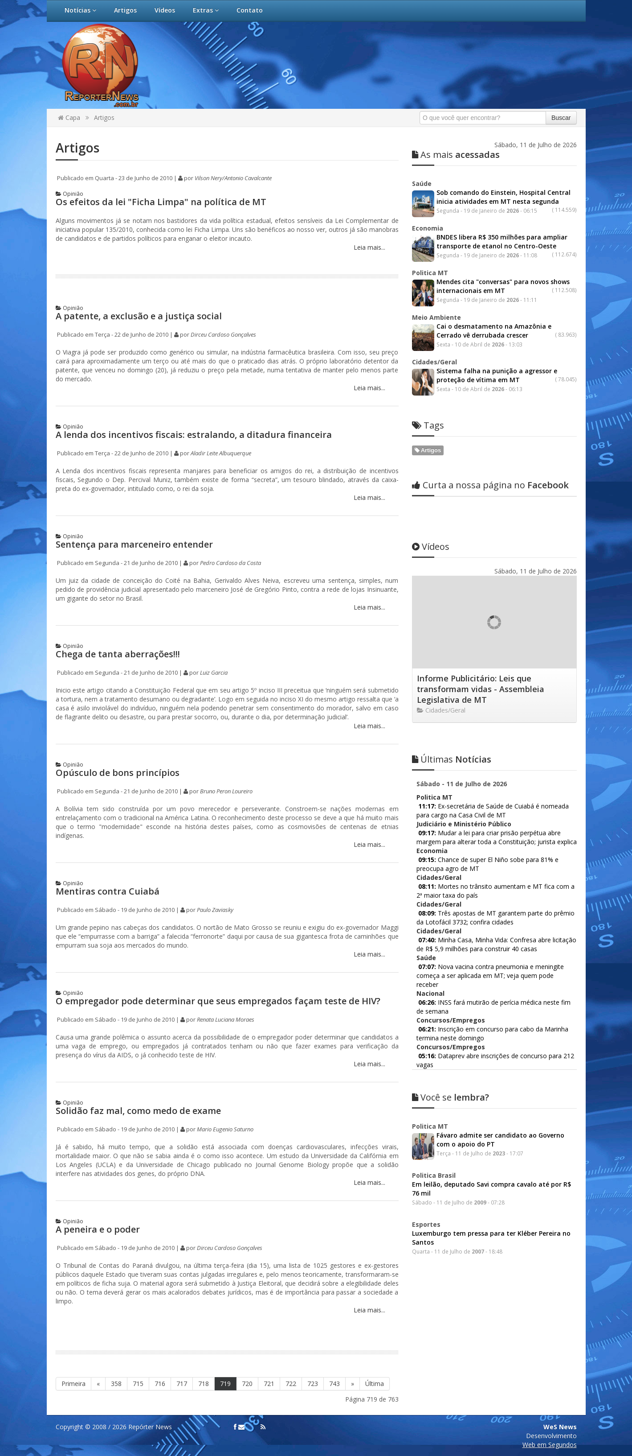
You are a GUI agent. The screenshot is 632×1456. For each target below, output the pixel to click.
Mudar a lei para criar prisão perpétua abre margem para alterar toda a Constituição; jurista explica (496, 837)
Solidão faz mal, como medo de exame (138, 1111)
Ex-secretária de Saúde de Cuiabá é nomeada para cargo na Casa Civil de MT (492, 810)
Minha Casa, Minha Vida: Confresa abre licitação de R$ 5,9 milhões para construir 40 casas (496, 944)
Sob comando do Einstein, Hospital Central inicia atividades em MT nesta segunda (503, 197)
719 (225, 1383)
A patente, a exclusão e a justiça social (139, 316)
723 (312, 1383)
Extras (206, 10)
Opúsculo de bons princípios (117, 773)
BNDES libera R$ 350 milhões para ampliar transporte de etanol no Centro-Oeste (501, 241)
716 (160, 1383)
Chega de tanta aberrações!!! (118, 654)
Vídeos (165, 10)
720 (247, 1383)
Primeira (73, 1383)
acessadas (456, 154)
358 (116, 1383)
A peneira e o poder (98, 1229)
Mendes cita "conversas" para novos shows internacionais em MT (503, 286)
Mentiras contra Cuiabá (107, 891)
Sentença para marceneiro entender (134, 544)
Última (374, 1383)
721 (269, 1383)
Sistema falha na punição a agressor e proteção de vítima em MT (496, 375)
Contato (249, 10)
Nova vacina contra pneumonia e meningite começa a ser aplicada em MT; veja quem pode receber (490, 975)
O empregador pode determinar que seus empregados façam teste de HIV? (218, 1001)
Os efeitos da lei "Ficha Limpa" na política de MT (161, 202)
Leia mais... (368, 247)
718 (203, 1383)
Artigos (125, 10)
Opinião (69, 194)
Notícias (80, 10)
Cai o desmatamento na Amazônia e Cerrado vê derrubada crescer (493, 330)
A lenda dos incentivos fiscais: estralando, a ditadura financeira (194, 435)
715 (138, 1383)
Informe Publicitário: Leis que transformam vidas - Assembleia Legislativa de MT (480, 689)
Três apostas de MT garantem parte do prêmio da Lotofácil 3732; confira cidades (495, 917)
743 (334, 1383)
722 (290, 1383)
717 (181, 1383)
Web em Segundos (549, 1444)
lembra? (450, 1097)
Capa (69, 117)
